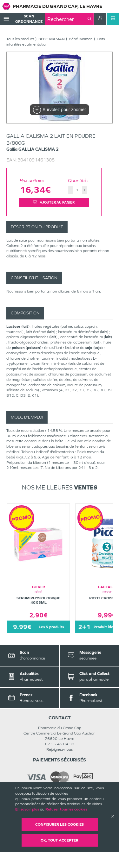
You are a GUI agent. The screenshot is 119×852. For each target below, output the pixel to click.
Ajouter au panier (54, 202)
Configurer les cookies (59, 824)
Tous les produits (20, 39)
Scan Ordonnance (29, 19)
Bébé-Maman (81, 39)
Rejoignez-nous (59, 749)
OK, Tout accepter (59, 840)
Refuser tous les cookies (66, 809)
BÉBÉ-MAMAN (51, 39)
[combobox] (67, 19)
